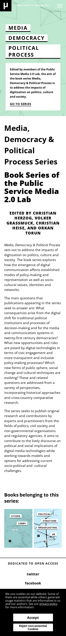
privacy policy (48, 604)
